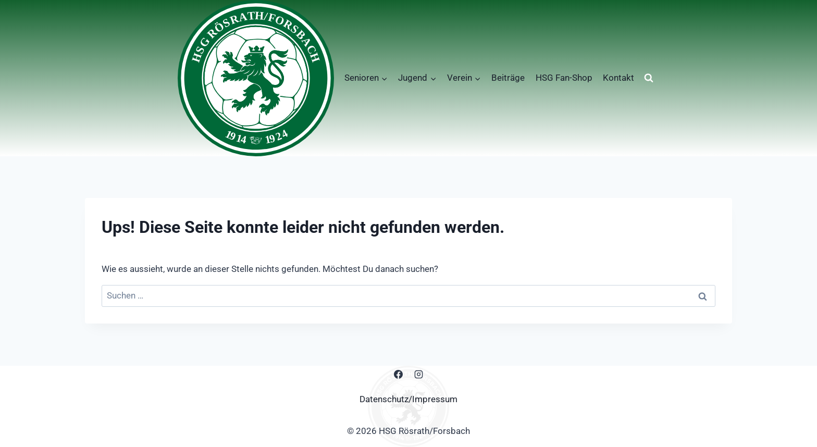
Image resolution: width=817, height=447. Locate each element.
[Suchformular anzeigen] (648, 78)
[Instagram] (419, 374)
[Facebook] (398, 374)
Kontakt (618, 77)
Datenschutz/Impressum (408, 399)
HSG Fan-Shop (564, 77)
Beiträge (508, 77)
